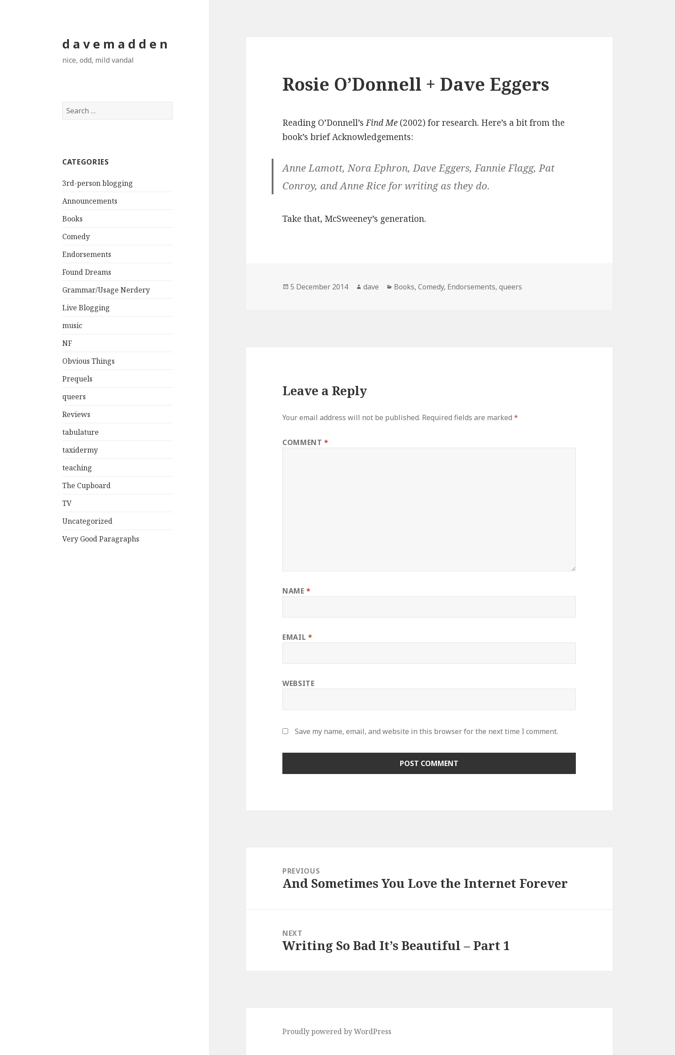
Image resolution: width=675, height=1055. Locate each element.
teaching (77, 468)
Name (296, 591)
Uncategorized (87, 521)
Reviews (76, 414)
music (72, 325)
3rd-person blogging (97, 183)
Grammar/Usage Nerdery (106, 290)
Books (72, 219)
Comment (305, 442)
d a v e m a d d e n (115, 44)
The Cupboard (86, 485)
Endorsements (86, 254)
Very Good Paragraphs (100, 539)
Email (297, 637)
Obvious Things (88, 361)
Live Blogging (86, 308)
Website (298, 683)
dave (371, 287)
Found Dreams (86, 272)
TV (67, 503)
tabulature (80, 432)
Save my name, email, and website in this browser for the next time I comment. (426, 731)
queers (74, 396)
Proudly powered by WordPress (336, 1031)
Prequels (77, 379)
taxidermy (80, 450)
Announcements (89, 201)
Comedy (76, 236)
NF (67, 343)
